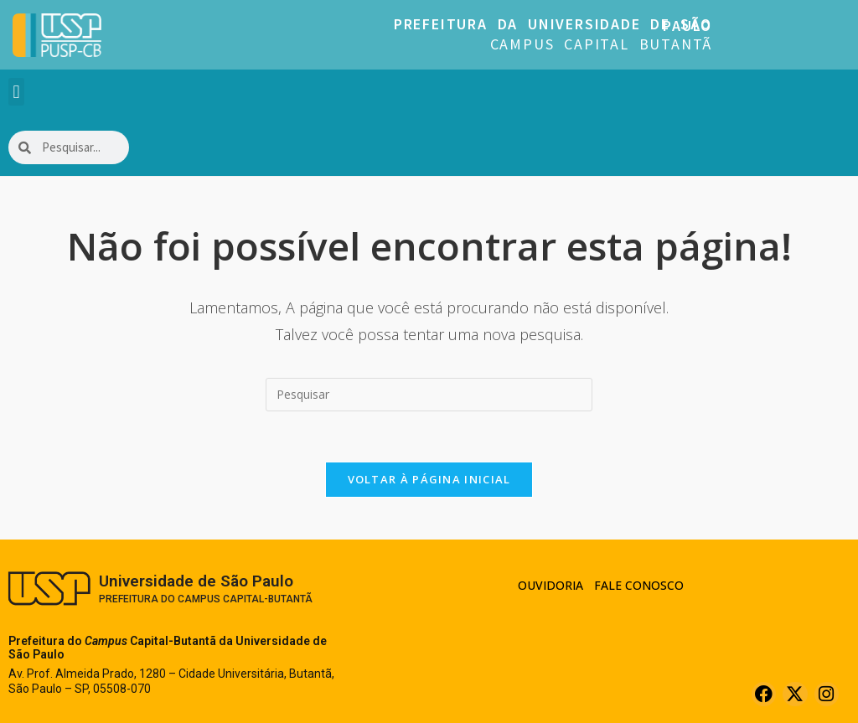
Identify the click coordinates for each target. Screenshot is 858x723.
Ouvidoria (550, 585)
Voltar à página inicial (429, 479)
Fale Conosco (639, 585)
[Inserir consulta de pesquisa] (429, 394)
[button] (16, 92)
